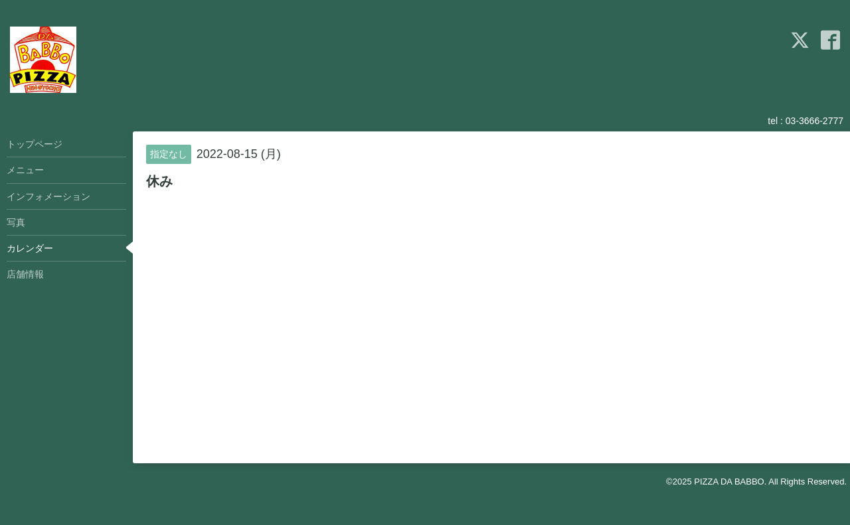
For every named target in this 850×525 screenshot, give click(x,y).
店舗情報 (25, 274)
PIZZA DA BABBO (729, 482)
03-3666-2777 (814, 120)
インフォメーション (48, 196)
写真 (16, 222)
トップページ (34, 144)
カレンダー (30, 248)
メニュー (25, 170)
